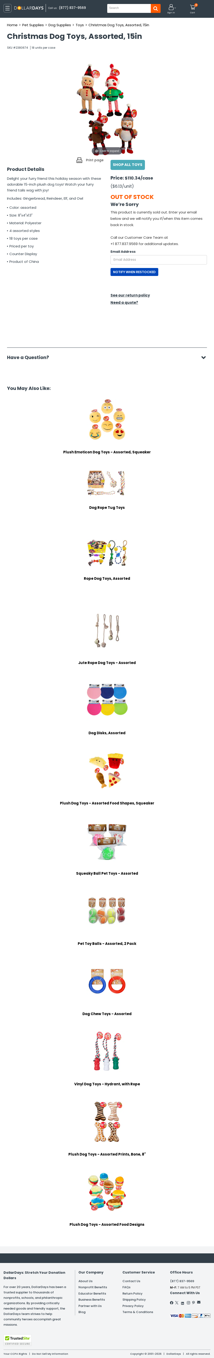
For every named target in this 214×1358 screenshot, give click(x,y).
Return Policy (132, 1293)
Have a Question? (30, 357)
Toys (80, 24)
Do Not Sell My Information (50, 1354)
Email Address (123, 251)
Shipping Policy (134, 1299)
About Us (85, 1281)
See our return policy (130, 295)
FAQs (126, 1287)
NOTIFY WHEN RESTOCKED (134, 272)
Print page (94, 160)
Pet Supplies (33, 24)
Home (12, 24)
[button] (171, 9)
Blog (81, 1312)
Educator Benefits (92, 1293)
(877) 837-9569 (72, 7)
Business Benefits (91, 1299)
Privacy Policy (133, 1306)
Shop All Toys (128, 164)
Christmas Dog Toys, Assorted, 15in (119, 24)
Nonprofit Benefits (92, 1287)
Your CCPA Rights (15, 1354)
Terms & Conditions (137, 1312)
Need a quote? (124, 302)
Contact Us (131, 1281)
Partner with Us (90, 1306)
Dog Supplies (59, 24)
